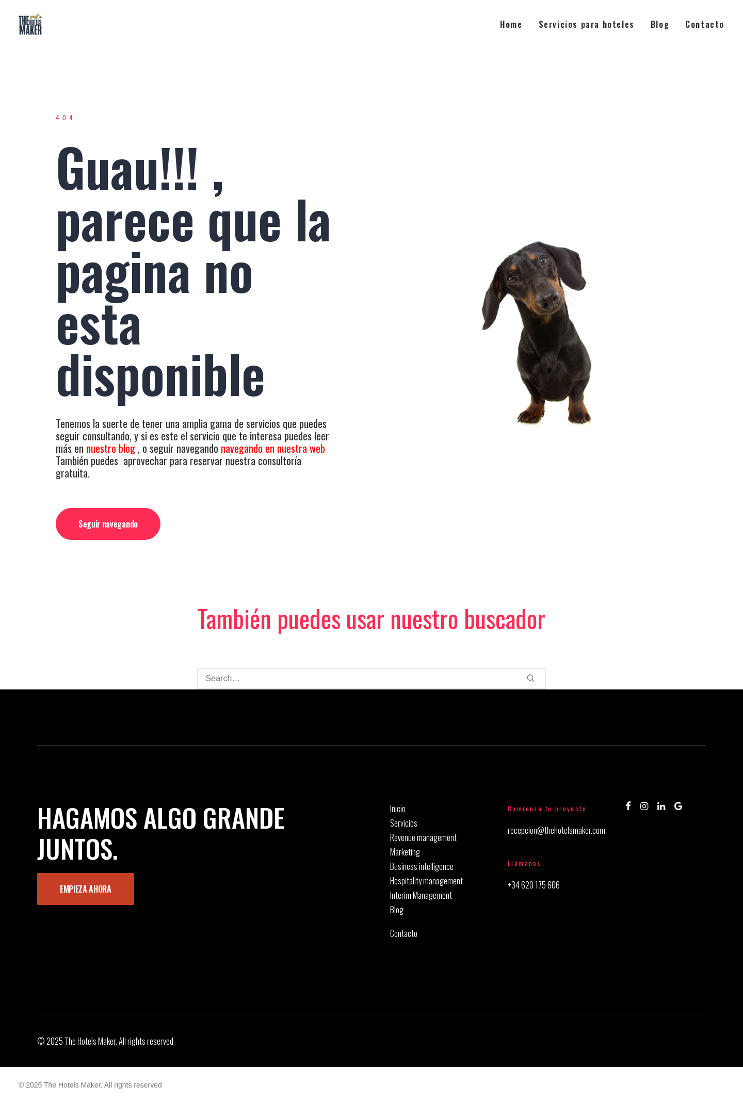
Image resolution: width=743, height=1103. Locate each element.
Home (511, 24)
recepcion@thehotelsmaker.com (556, 830)
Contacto (704, 24)
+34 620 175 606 (534, 885)
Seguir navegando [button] (108, 524)
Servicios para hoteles (587, 24)
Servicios (403, 823)
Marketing (405, 852)
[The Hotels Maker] (30, 24)
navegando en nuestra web (274, 448)
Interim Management (421, 895)
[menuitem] (514, 24)
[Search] (371, 678)
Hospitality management (426, 881)
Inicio (398, 808)
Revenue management (423, 837)
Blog (660, 24)
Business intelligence (422, 866)
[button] (531, 678)
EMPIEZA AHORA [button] (85, 889)
